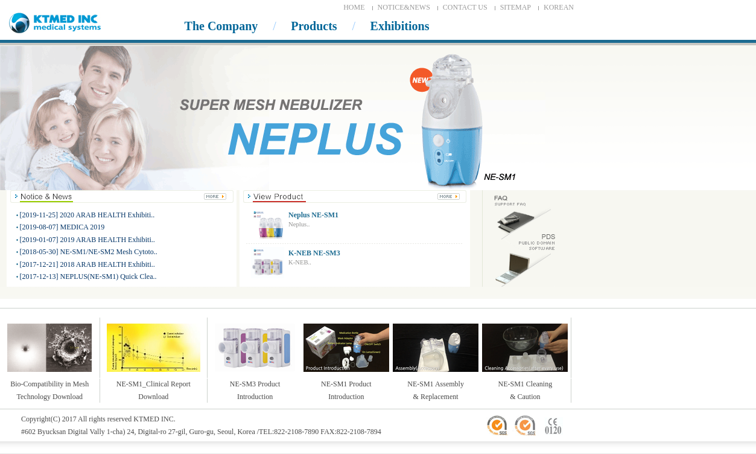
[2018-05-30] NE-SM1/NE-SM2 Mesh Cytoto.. (88, 252)
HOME (353, 7)
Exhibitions (400, 26)
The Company (221, 26)
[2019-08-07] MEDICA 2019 (62, 227)
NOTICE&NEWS (404, 7)
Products (314, 26)
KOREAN (559, 7)
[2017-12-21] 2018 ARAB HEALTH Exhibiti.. (87, 264)
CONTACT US (465, 7)
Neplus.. (299, 224)
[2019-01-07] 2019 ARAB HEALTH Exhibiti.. (87, 239)
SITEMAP (515, 7)
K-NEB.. (299, 262)
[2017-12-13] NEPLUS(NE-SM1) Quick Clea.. (88, 276)
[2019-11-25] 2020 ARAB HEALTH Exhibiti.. (87, 215)
